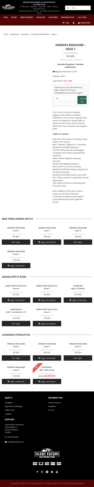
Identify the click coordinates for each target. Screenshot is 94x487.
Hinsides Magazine (65, 64)
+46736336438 (12, 437)
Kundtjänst (9, 403)
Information (67, 17)
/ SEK (66, 22)
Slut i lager (16, 242)
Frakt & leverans (54, 403)
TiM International (77, 483)
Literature (25, 34)
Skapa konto (10, 410)
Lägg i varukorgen (47, 242)
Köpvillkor (52, 406)
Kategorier (14, 34)
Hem (6, 17)
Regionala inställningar (13, 406)
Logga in (8, 414)
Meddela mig (83, 100)
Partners (53, 17)
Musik (14, 17)
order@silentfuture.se (15, 442)
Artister (41, 17)
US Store (82, 17)
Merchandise (26, 17)
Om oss (51, 410)
